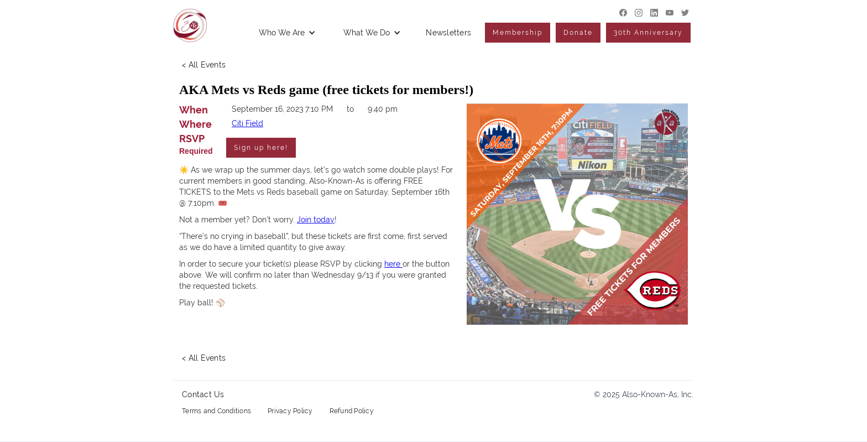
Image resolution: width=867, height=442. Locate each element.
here (393, 263)
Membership (517, 33)
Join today (316, 219)
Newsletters (448, 32)
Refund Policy (352, 411)
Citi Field (247, 123)
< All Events (204, 64)
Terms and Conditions (216, 411)
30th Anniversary (648, 33)
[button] (287, 33)
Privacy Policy (290, 411)
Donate (578, 33)
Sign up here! (261, 148)
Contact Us (203, 394)
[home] (190, 25)
